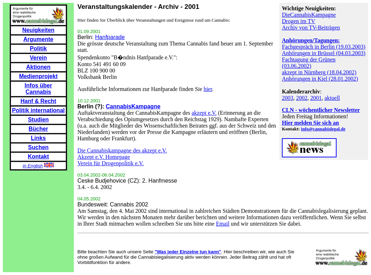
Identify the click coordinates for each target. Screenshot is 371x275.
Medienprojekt (38, 76)
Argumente (38, 39)
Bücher (38, 129)
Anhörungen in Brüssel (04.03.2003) (323, 53)
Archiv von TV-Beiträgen (311, 28)
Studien (38, 120)
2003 (287, 98)
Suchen (38, 147)
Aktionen (38, 67)
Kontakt (38, 156)
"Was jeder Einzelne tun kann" (188, 251)
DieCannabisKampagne (309, 15)
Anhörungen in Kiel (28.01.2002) (320, 79)
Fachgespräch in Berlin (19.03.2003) (323, 47)
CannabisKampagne (133, 106)
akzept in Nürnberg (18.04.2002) (319, 72)
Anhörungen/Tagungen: (311, 40)
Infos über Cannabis (38, 88)
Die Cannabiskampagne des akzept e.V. (122, 150)
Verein (38, 58)
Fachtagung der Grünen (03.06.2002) (308, 62)
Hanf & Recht (38, 101)
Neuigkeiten (38, 30)
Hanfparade (110, 37)
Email (222, 224)
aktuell (332, 98)
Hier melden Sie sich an (310, 123)
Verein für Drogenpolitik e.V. (110, 163)
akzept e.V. (204, 113)
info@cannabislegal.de (323, 128)
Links (38, 138)
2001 (316, 98)
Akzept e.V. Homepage (103, 157)
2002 (301, 98)
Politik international (38, 110)
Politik (38, 48)
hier (207, 89)
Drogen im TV (298, 21)
